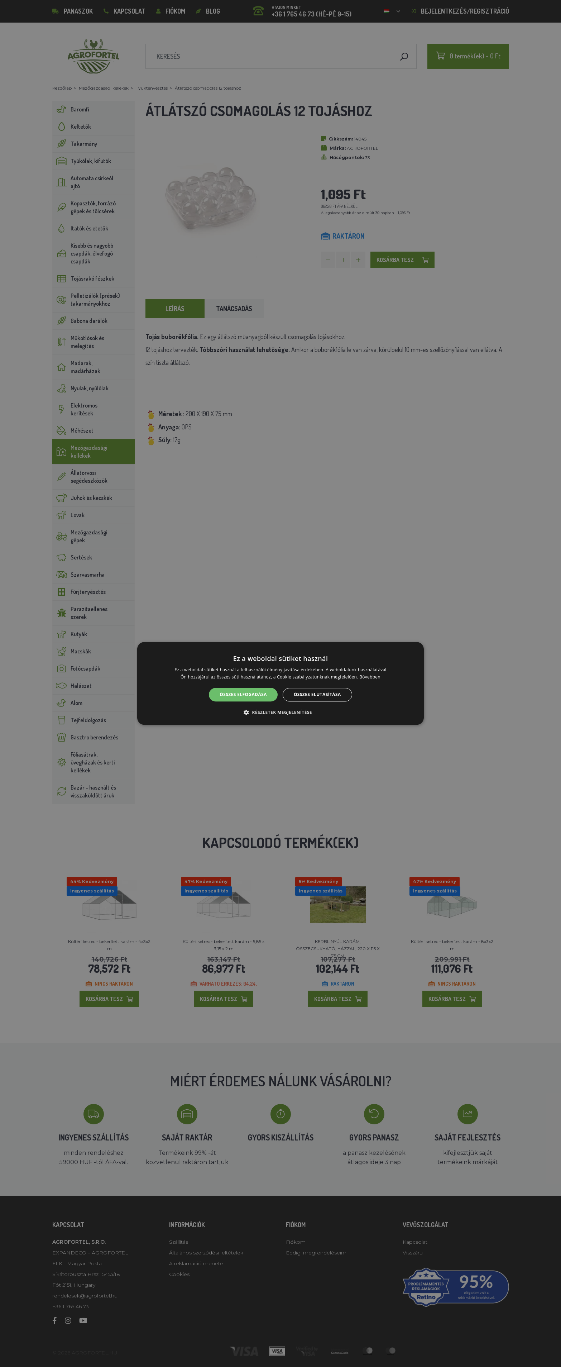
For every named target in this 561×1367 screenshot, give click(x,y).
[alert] (280, 683)
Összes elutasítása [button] (317, 694)
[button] (280, 712)
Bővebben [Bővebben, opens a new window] (369, 677)
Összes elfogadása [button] (243, 694)
